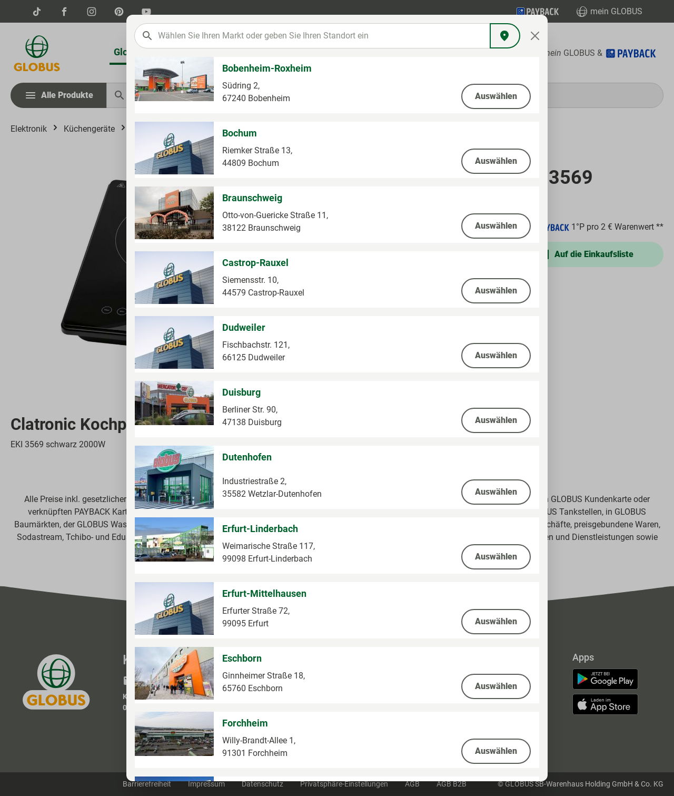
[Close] (535, 36)
